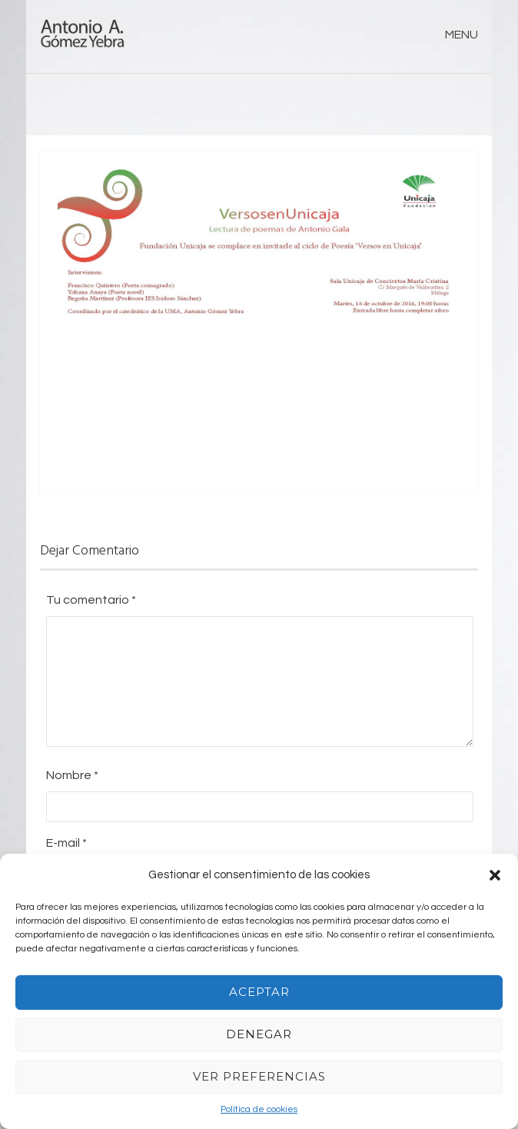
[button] (495, 875)
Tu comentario (91, 600)
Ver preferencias (259, 1076)
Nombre (72, 775)
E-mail (66, 843)
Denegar (259, 1034)
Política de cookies (259, 1109)
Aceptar (259, 991)
